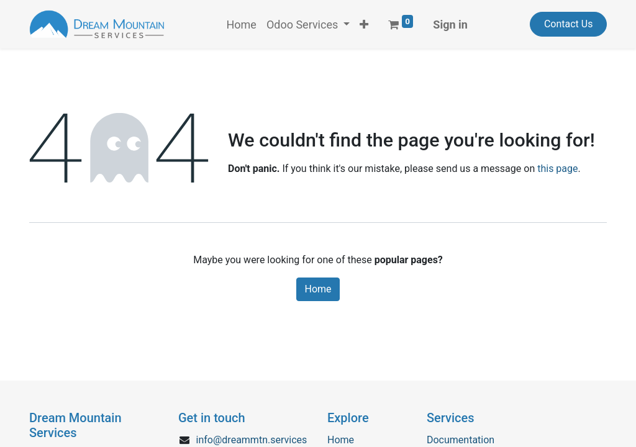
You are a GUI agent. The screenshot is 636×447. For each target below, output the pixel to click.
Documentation (460, 440)
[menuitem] (241, 24)
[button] (364, 24)
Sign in (450, 24)
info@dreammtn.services (251, 440)
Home (317, 289)
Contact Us (568, 24)
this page (557, 168)
